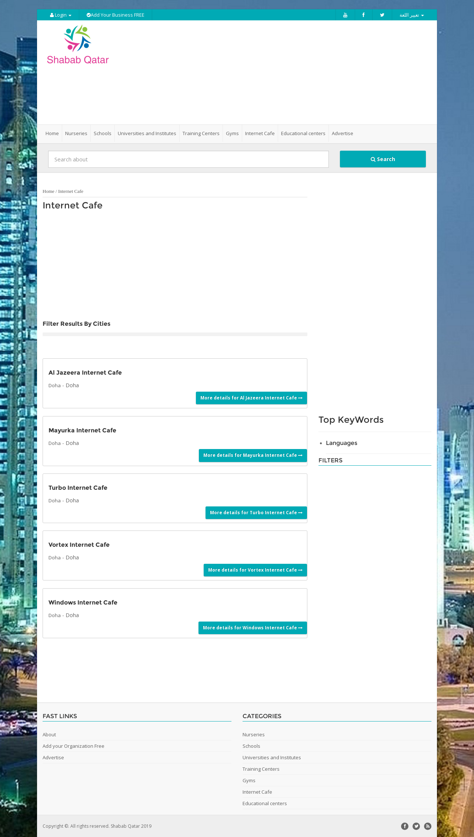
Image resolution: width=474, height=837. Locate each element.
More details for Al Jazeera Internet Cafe (251, 397)
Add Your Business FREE (115, 14)
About (49, 734)
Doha (55, 385)
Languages (341, 442)
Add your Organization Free (73, 745)
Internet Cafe (70, 191)
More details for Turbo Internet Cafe (256, 512)
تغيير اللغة (412, 14)
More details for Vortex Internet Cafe (255, 569)
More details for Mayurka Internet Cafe (253, 455)
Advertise (342, 133)
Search (383, 158)
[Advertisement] (278, 72)
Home (52, 133)
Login (60, 14)
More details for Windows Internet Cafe (253, 627)
